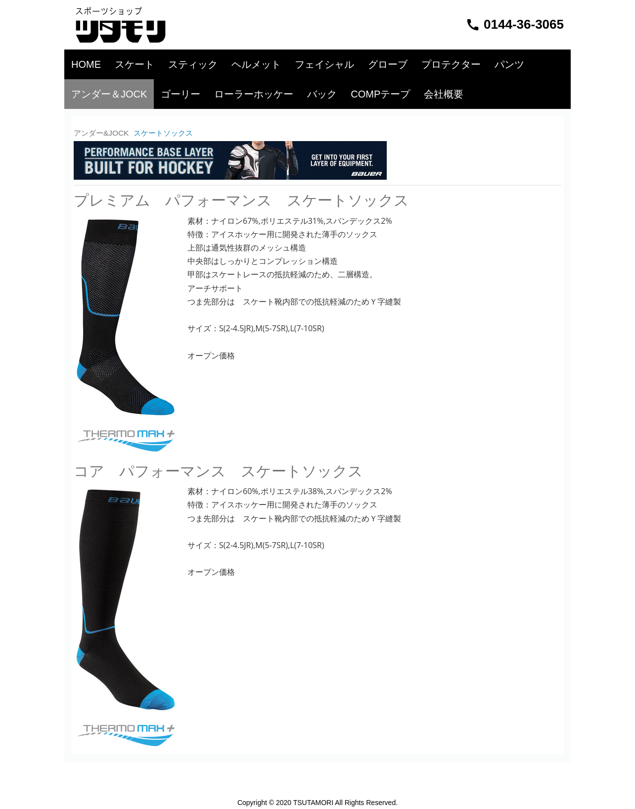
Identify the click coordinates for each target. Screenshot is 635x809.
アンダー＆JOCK (109, 94)
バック (322, 94)
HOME (86, 64)
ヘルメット (256, 64)
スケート (134, 64)
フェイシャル (324, 64)
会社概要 (443, 94)
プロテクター (451, 64)
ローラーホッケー (253, 94)
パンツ (509, 64)
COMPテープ (380, 94)
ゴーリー (180, 94)
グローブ (388, 64)
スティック (193, 64)
